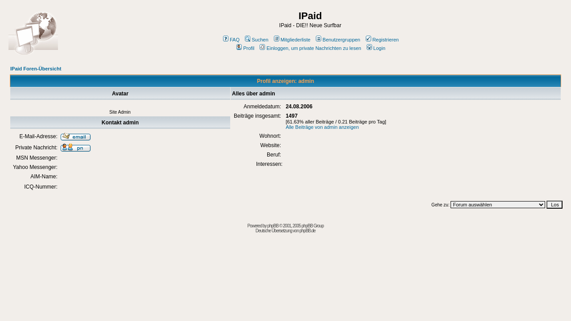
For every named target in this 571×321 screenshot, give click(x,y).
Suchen (256, 39)
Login (376, 48)
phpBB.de (307, 230)
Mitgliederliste (292, 39)
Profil (245, 48)
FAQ (231, 39)
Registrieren (382, 39)
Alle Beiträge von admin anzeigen (322, 127)
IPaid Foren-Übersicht (35, 68)
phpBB (272, 225)
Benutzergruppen (338, 39)
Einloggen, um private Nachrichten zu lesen (310, 48)
